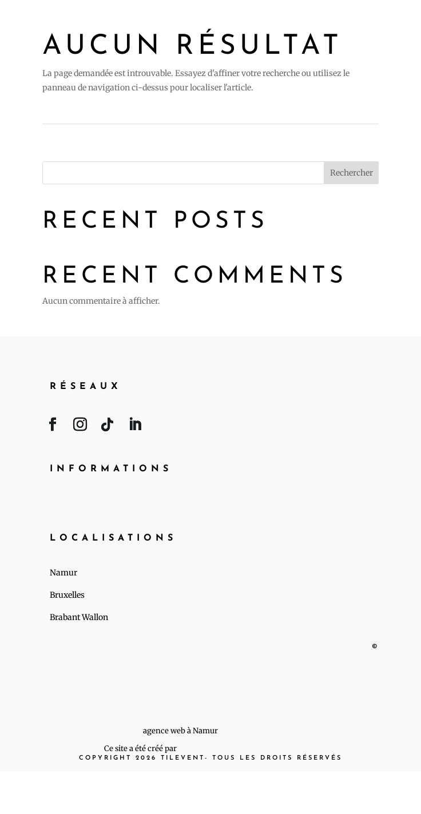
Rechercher (351, 173)
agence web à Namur (180, 731)
